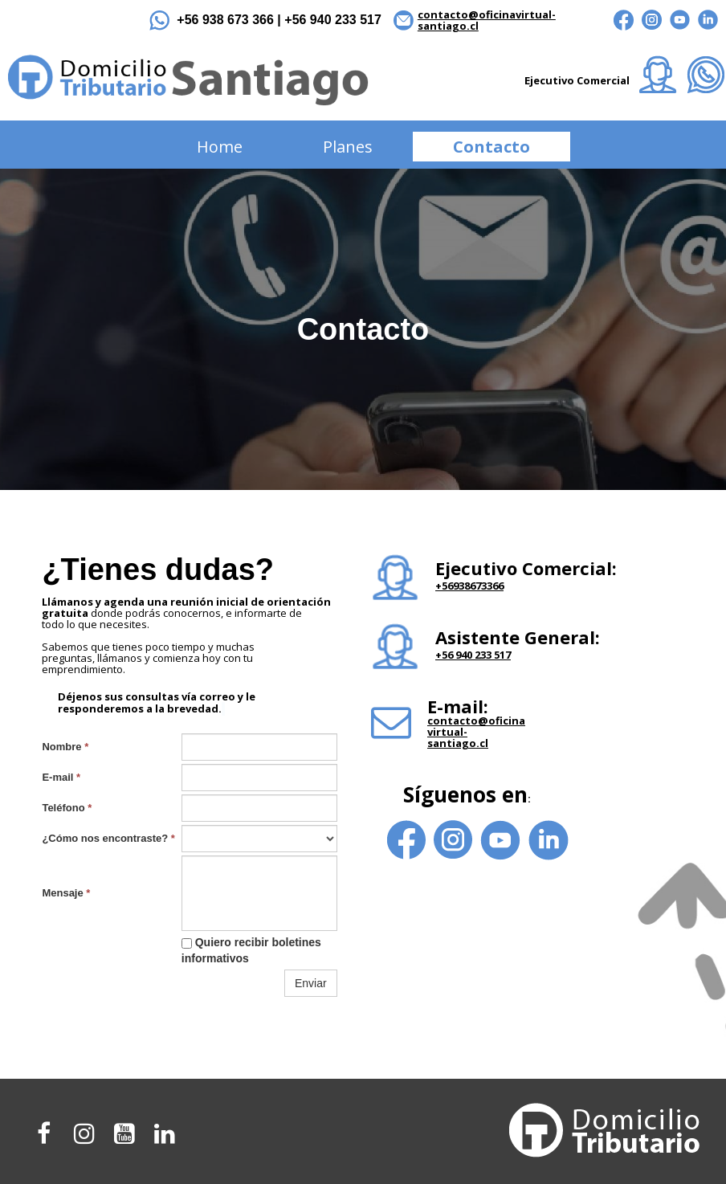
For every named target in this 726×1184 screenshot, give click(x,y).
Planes (348, 146)
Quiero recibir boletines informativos (251, 950)
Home (220, 146)
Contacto (491, 146)
